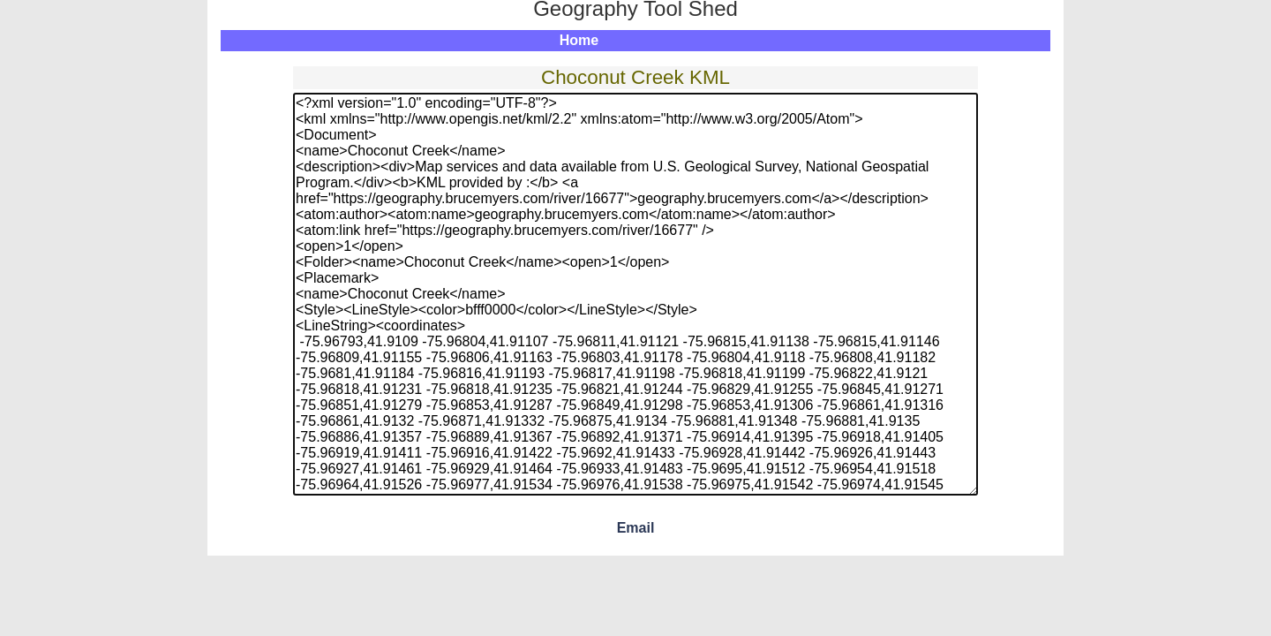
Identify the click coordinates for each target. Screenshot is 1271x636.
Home (579, 40)
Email (636, 527)
